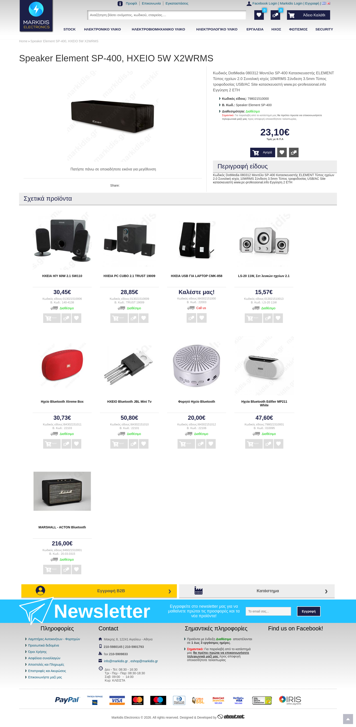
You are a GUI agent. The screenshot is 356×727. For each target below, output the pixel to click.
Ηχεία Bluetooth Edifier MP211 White (264, 403)
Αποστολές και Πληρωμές (46, 664)
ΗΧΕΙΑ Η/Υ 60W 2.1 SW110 (62, 276)
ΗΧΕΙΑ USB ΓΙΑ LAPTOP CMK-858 (196, 276)
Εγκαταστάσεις (177, 3)
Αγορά (267, 152)
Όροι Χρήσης (37, 652)
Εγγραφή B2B (111, 590)
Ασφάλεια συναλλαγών (44, 658)
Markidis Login (291, 3)
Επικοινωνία (151, 3)
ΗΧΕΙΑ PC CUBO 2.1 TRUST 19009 (129, 276)
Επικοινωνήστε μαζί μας (45, 677)
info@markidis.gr (116, 661)
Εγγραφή (312, 3)
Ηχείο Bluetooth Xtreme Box (62, 401)
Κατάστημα (268, 590)
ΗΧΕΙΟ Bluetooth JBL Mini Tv (129, 401)
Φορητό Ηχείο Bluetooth (196, 401)
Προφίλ (131, 3)
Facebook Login (264, 3)
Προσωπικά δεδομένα (43, 645)
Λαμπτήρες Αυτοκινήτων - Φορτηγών (54, 639)
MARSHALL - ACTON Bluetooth (62, 527)
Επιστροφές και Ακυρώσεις (47, 671)
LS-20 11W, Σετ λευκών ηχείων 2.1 (264, 276)
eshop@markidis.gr (144, 661)
